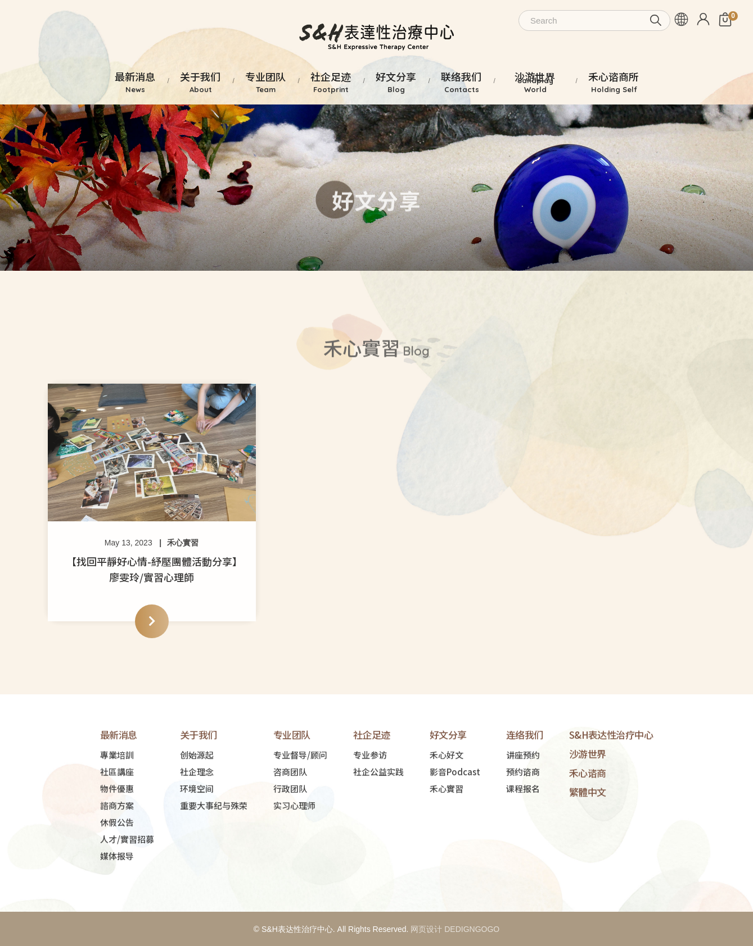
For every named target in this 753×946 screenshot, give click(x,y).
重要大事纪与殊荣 (213, 839)
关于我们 (198, 769)
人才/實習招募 (127, 873)
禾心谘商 (587, 807)
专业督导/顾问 (300, 789)
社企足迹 (371, 769)
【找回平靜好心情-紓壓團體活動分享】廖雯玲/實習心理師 (151, 569)
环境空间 (197, 823)
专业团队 (291, 769)
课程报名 (523, 823)
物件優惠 (117, 823)
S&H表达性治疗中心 (611, 769)
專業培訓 (117, 789)
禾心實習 (183, 542)
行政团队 (290, 823)
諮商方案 (117, 839)
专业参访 (370, 789)
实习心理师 (294, 839)
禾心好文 (446, 789)
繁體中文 (587, 826)
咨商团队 (290, 806)
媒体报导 (117, 890)
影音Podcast (455, 806)
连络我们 (524, 769)
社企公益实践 (378, 806)
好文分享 (448, 769)
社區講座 (117, 806)
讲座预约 (523, 789)
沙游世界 (587, 788)
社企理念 (197, 806)
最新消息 (118, 769)
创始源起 (197, 789)
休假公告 (117, 856)
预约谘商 (523, 806)
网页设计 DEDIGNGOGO (455, 929)
